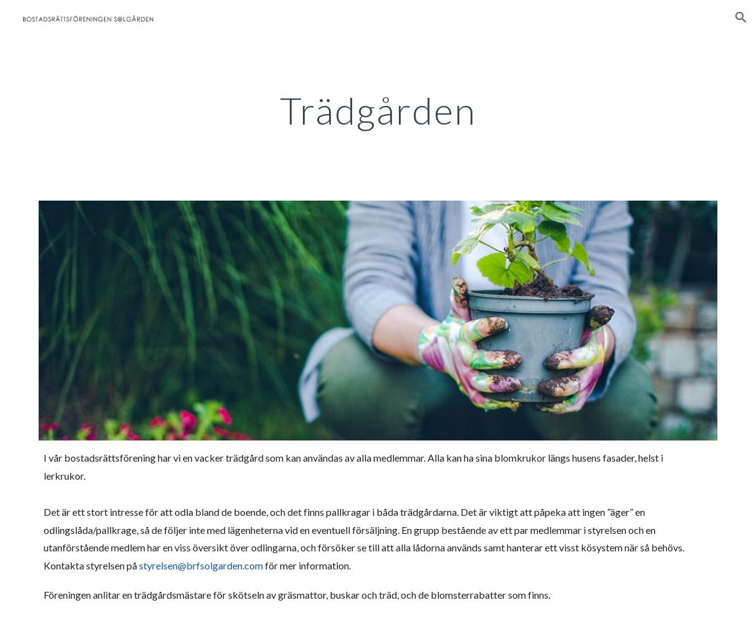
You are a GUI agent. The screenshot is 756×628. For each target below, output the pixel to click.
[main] (378, 110)
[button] (741, 17)
